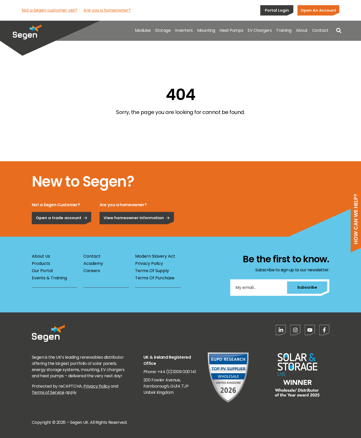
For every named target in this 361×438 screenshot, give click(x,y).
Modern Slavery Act (155, 256)
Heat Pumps (231, 31)
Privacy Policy (149, 263)
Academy (93, 263)
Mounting (206, 31)
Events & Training (49, 278)
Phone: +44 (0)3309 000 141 (169, 372)
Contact (320, 31)
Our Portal (42, 271)
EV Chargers (260, 31)
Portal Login (277, 10)
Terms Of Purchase (154, 278)
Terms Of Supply (152, 271)
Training (283, 31)
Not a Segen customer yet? (49, 10)
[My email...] (258, 287)
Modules (143, 31)
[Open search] (339, 31)
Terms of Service (48, 392)
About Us (41, 256)
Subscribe (307, 287)
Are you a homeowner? (107, 10)
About (302, 31)
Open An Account (318, 10)
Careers (91, 271)
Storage (163, 31)
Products (41, 263)
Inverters (184, 31)
